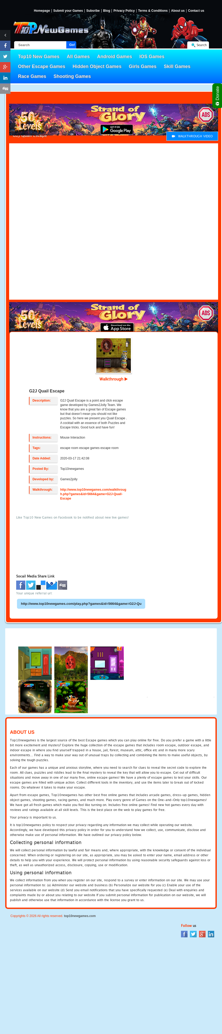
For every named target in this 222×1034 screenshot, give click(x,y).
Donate (217, 96)
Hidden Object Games (97, 66)
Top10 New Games (39, 56)
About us (178, 11)
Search (202, 45)
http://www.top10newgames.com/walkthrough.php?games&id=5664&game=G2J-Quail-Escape (93, 494)
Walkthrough (114, 379)
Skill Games (177, 66)
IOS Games (152, 56)
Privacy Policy (124, 11)
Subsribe (93, 11)
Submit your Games (68, 11)
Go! (72, 45)
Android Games (114, 56)
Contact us (196, 11)
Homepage (42, 11)
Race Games (32, 76)
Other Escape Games (41, 66)
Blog (106, 11)
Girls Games (142, 66)
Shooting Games (72, 76)
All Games (78, 56)
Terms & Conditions (153, 11)
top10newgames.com (80, 916)
